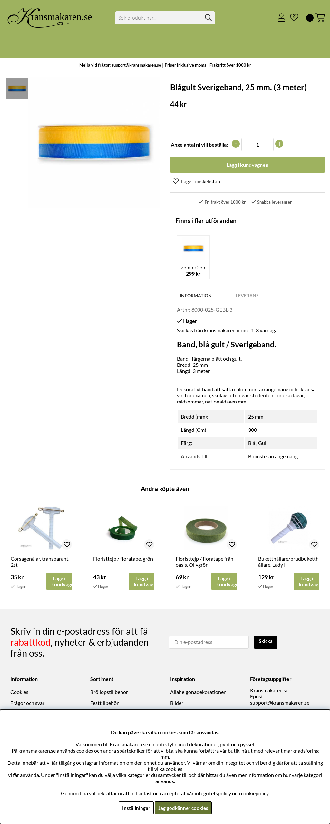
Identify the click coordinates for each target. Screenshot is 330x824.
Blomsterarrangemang (273, 457)
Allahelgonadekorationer (198, 692)
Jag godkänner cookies (183, 808)
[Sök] (165, 17)
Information (196, 296)
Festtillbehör (104, 703)
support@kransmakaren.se (279, 703)
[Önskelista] (291, 18)
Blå (251, 443)
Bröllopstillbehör (109, 692)
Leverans (247, 296)
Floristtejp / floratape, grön (123, 559)
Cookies (19, 692)
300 (252, 430)
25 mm (255, 417)
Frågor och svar (27, 703)
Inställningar (135, 808)
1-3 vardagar (265, 331)
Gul (262, 443)
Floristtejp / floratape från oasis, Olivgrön (204, 562)
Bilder (176, 703)
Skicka (266, 642)
